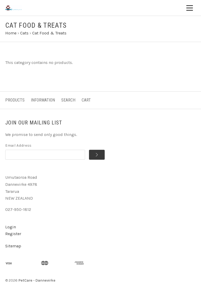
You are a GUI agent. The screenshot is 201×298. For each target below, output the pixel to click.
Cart (86, 100)
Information (43, 100)
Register (13, 233)
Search (68, 100)
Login (10, 226)
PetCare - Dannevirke (36, 280)
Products (15, 100)
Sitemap (13, 245)
